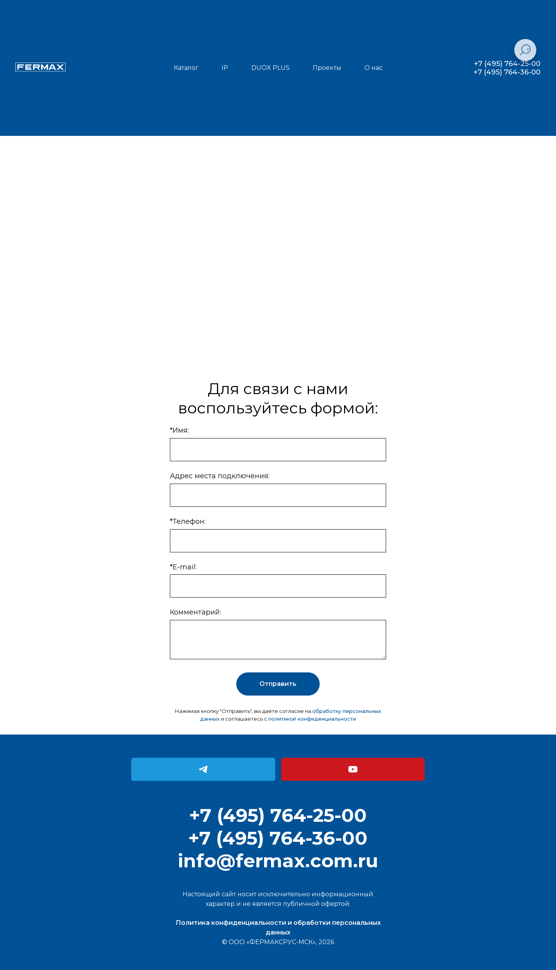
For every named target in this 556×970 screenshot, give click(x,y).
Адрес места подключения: (220, 476)
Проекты (327, 67)
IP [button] (225, 67)
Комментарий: (195, 612)
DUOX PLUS (270, 67)
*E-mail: (183, 567)
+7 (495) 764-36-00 (507, 72)
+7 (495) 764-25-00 (507, 63)
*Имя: (179, 430)
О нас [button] (373, 67)
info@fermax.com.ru (278, 861)
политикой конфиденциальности (312, 719)
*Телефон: (187, 521)
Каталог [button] (186, 67)
